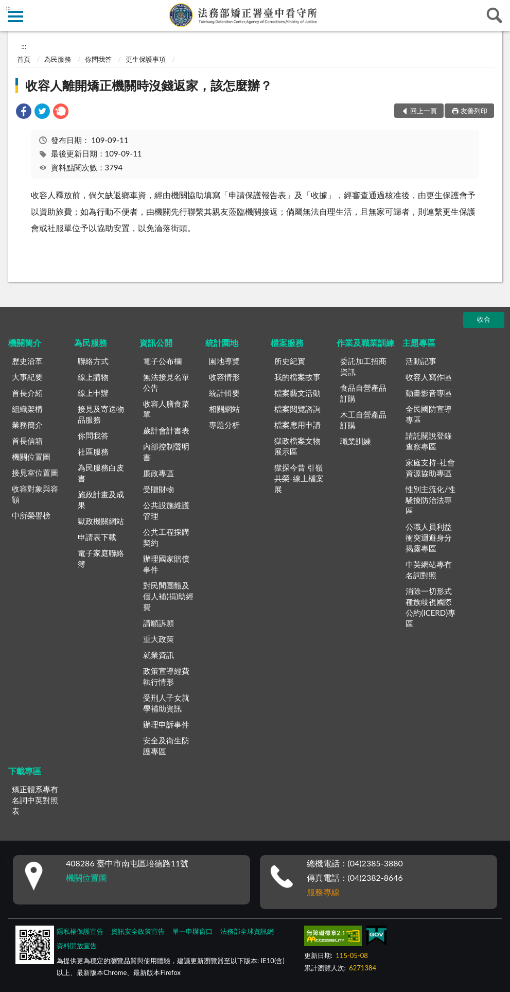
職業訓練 (355, 441)
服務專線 (323, 892)
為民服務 (57, 59)
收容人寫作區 (429, 376)
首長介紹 (27, 392)
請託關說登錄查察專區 (429, 441)
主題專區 (418, 342)
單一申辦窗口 (192, 931)
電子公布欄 (162, 361)
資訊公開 (155, 342)
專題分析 (224, 424)
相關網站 (224, 408)
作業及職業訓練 (365, 342)
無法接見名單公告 (166, 382)
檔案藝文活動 (297, 392)
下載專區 (24, 771)
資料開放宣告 (77, 946)
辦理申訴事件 (166, 724)
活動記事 (421, 361)
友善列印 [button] (474, 111)
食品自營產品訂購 (363, 393)
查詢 (494, 15)
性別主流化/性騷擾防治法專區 (430, 499)
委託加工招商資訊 (363, 366)
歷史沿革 (27, 361)
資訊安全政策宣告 (138, 931)
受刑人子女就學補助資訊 (166, 703)
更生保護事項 (146, 59)
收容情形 (224, 376)
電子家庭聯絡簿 (101, 558)
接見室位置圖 (35, 472)
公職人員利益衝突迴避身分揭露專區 (429, 537)
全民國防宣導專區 (429, 414)
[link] (23, 112)
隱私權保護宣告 (80, 931)
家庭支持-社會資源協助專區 (430, 468)
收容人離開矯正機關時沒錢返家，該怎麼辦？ (148, 85)
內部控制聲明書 (166, 452)
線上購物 (93, 376)
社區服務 (93, 451)
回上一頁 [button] (423, 111)
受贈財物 (158, 489)
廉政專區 (158, 473)
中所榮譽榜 (31, 515)
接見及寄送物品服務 (101, 414)
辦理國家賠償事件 (166, 564)
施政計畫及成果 (101, 500)
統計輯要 (224, 392)
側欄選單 (15, 16)
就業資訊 (158, 654)
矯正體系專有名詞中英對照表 (35, 800)
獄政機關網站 (101, 521)
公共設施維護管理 (166, 510)
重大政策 (158, 638)
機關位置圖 (31, 456)
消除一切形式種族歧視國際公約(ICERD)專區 (430, 607)
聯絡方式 (93, 361)
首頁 (23, 59)
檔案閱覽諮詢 (297, 408)
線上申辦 (93, 392)
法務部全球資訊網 (247, 931)
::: (8, 8)
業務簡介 (27, 424)
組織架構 (27, 408)
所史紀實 (289, 361)
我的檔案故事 (297, 376)
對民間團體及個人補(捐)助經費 (168, 596)
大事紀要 (27, 376)
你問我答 (98, 59)
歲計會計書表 (166, 430)
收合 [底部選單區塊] (483, 319)
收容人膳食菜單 (166, 409)
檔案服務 (287, 342)
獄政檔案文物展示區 (297, 446)
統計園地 (221, 342)
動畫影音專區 (429, 392)
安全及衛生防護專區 (166, 746)
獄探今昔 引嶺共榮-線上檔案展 (299, 478)
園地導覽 (224, 361)
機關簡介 (24, 342)
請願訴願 (158, 623)
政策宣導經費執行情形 (166, 676)
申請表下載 (97, 537)
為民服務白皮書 (101, 473)
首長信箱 (27, 440)
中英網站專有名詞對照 (429, 570)
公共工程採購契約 (166, 537)
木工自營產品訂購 (363, 420)
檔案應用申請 (297, 424)
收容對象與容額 (35, 494)
